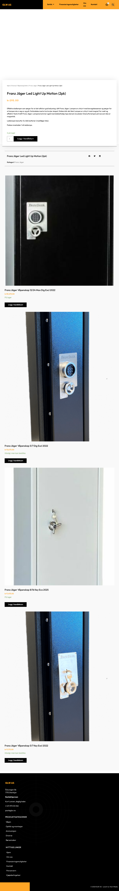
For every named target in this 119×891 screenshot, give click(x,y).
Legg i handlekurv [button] (15, 305)
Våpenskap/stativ (22, 86)
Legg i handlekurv (25, 139)
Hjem (40, 4)
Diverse (13, 86)
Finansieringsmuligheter (69, 4)
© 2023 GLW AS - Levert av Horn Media (104, 887)
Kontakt (94, 4)
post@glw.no (10, 810)
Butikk (51, 4)
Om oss (84, 4)
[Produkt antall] (10, 138)
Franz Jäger (33, 86)
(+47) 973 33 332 (12, 806)
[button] (113, 5)
